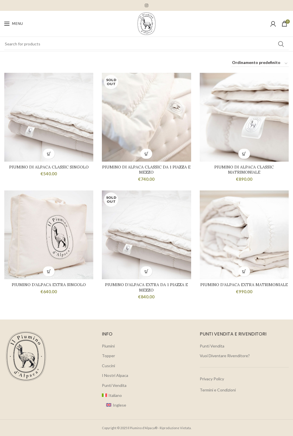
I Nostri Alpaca (115, 375)
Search (281, 44)
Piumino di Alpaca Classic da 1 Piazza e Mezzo (146, 169)
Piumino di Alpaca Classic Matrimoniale (244, 169)
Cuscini (108, 365)
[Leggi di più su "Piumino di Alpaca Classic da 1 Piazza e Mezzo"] (146, 154)
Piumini (108, 345)
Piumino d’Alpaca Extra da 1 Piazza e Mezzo (146, 287)
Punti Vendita (114, 385)
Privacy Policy (212, 378)
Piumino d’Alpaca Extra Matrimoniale (244, 285)
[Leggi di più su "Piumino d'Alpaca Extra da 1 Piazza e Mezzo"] (146, 272)
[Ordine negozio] (260, 63)
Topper (108, 355)
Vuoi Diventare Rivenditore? (225, 355)
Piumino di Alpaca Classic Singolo (49, 167)
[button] (49, 154)
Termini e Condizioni (218, 389)
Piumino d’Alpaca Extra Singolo (49, 285)
